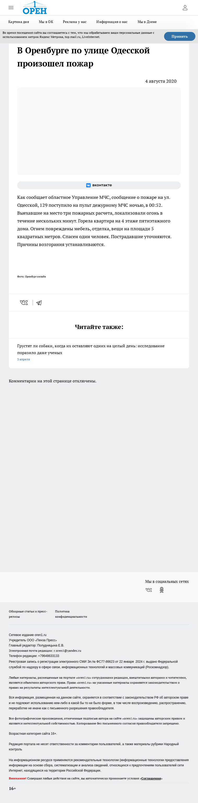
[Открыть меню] (11, 7)
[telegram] (41, 302)
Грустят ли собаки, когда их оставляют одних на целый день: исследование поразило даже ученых (99, 353)
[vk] (24, 302)
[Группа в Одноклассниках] (161, 590)
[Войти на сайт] (185, 7)
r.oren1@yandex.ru (67, 651)
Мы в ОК (46, 21)
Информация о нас (111, 21)
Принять (180, 36)
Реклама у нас (75, 21)
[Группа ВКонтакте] (99, 185)
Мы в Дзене (147, 21)
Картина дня (18, 21)
